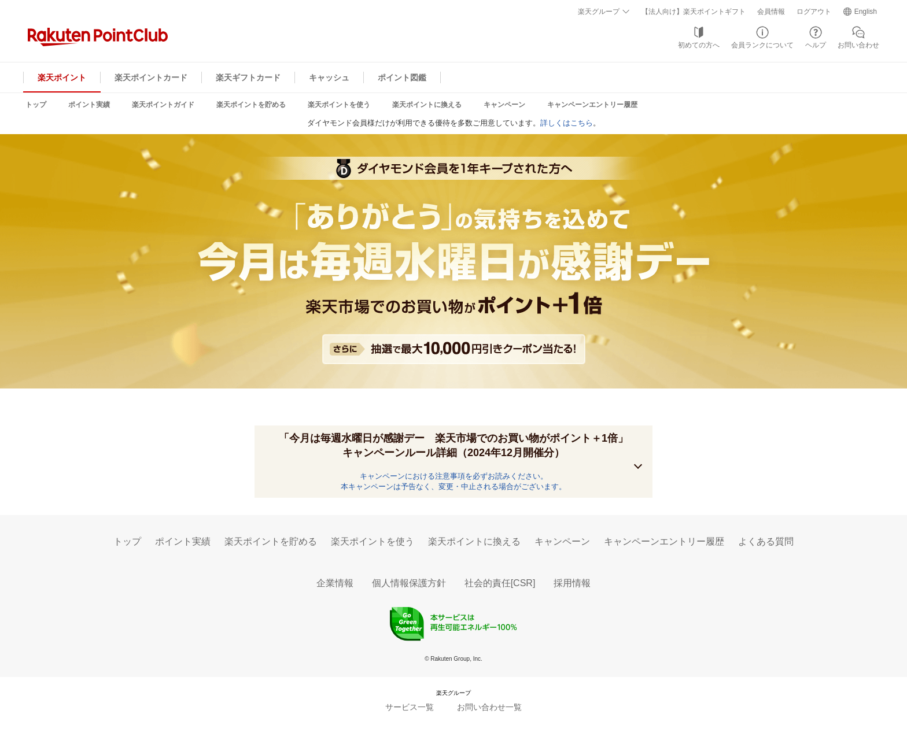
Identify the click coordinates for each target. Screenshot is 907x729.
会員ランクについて (762, 45)
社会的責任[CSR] (500, 583)
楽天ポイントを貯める (251, 105)
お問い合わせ (858, 45)
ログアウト (814, 12)
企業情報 (334, 583)
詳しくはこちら (566, 123)
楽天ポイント (62, 77)
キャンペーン (504, 105)
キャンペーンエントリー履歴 (592, 105)
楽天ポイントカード (151, 77)
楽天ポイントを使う (339, 105)
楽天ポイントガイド (163, 105)
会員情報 (771, 12)
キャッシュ (329, 77)
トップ (35, 105)
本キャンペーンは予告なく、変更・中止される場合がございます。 (453, 486)
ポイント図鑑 (402, 77)
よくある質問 (766, 541)
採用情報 (572, 583)
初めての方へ (699, 45)
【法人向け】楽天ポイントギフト (693, 12)
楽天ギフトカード (248, 77)
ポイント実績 (89, 105)
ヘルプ (815, 45)
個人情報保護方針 (409, 583)
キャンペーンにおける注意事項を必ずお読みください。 (454, 476)
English (865, 12)
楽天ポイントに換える (427, 105)
